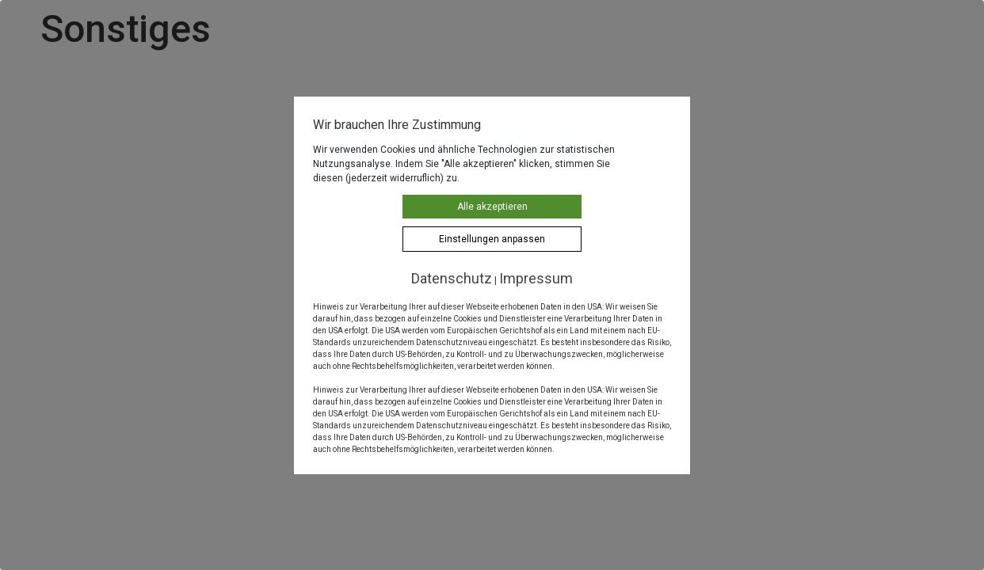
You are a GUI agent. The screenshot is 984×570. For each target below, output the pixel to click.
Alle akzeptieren (492, 206)
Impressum (536, 278)
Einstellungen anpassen (492, 239)
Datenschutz (451, 278)
